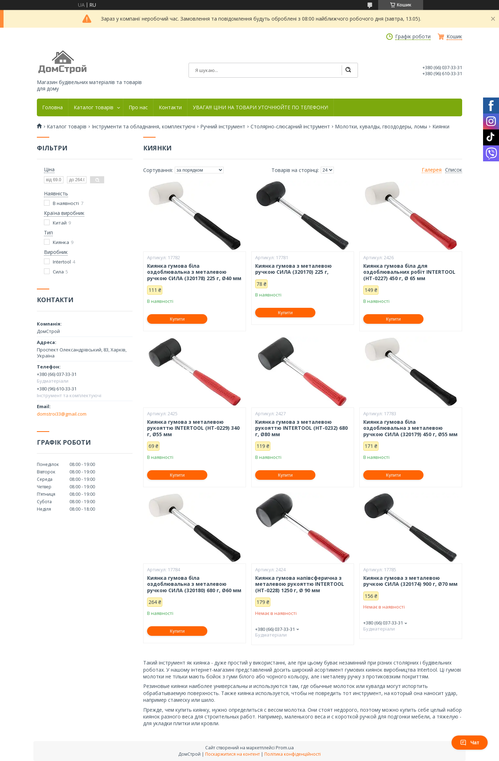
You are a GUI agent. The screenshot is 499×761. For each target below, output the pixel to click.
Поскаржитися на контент (232, 754)
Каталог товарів (93, 107)
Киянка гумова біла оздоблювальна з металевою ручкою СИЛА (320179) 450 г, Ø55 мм (410, 428)
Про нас (138, 107)
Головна (52, 107)
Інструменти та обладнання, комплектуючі (143, 126)
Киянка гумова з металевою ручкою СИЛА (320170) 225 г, (293, 269)
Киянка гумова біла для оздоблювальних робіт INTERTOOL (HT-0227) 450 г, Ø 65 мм (409, 272)
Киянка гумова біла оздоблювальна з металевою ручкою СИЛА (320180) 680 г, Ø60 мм (194, 584)
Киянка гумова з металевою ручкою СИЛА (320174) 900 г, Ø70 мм (410, 581)
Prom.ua (285, 747)
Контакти (170, 107)
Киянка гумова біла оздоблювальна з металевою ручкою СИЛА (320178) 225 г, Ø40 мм (194, 272)
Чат (469, 742)
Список (453, 170)
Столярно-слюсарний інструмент (290, 126)
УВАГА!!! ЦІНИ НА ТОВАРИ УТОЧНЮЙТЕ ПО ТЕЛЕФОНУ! (260, 107)
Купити (177, 319)
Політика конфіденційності (292, 754)
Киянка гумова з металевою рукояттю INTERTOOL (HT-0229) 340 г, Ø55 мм (193, 428)
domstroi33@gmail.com (61, 414)
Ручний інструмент (222, 126)
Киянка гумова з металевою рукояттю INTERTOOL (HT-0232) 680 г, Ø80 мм (301, 428)
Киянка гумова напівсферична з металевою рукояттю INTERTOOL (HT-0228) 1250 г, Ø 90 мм (299, 584)
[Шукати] (348, 70)
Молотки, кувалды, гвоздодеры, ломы (381, 126)
